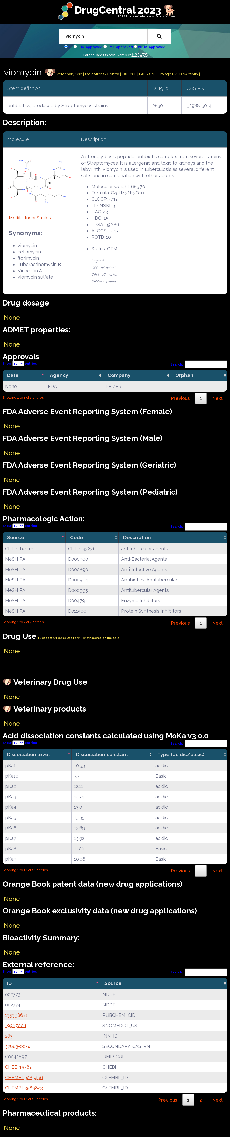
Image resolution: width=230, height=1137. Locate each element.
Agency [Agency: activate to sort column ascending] (59, 375)
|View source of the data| (101, 638)
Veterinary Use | (70, 74)
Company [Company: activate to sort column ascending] (119, 375)
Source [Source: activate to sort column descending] (15, 537)
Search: (198, 364)
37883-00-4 (17, 1046)
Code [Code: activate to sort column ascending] (76, 537)
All (70, 47)
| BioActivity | (189, 74)
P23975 (140, 54)
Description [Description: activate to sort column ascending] (137, 537)
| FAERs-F (128, 74)
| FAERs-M (146, 74)
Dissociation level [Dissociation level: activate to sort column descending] (28, 754)
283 (9, 1036)
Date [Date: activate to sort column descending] (13, 375)
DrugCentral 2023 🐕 (125, 10)
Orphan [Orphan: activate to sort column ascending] (184, 375)
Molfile (16, 217)
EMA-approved (120, 47)
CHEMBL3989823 (24, 1087)
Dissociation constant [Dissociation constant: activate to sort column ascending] (102, 754)
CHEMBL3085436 (24, 1077)
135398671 (16, 1015)
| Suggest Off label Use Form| (59, 638)
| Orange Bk (167, 74)
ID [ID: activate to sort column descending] (9, 983)
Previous (180, 398)
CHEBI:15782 (18, 1067)
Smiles (44, 217)
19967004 (15, 1025)
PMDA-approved (151, 47)
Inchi (30, 217)
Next (217, 398)
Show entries (20, 363)
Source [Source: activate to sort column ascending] (113, 983)
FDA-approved (90, 47)
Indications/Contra (102, 74)
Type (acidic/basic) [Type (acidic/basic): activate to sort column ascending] (180, 754)
